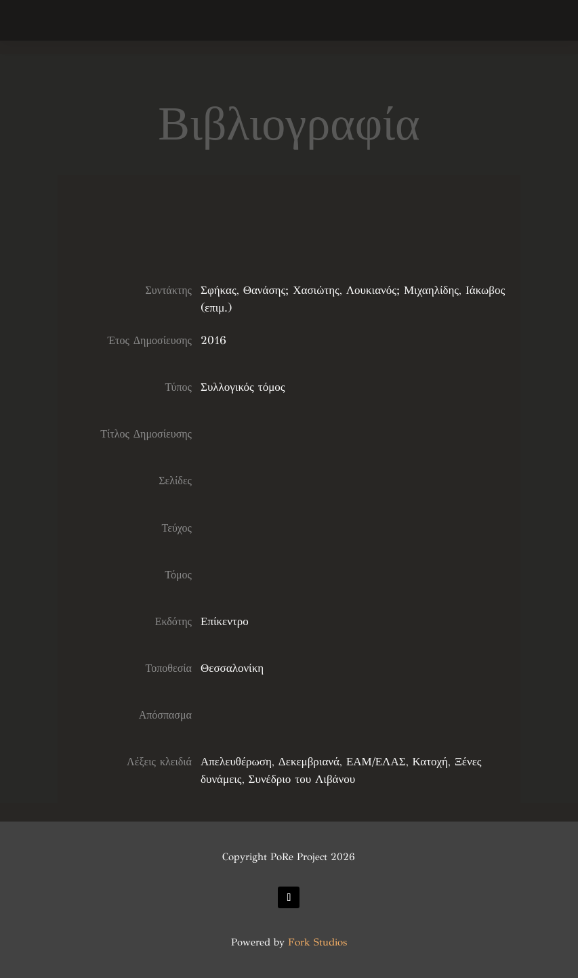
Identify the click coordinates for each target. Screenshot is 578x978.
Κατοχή (430, 761)
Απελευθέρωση (236, 761)
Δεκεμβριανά (308, 761)
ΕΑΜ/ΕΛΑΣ (376, 761)
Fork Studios (317, 942)
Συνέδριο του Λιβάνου (302, 779)
